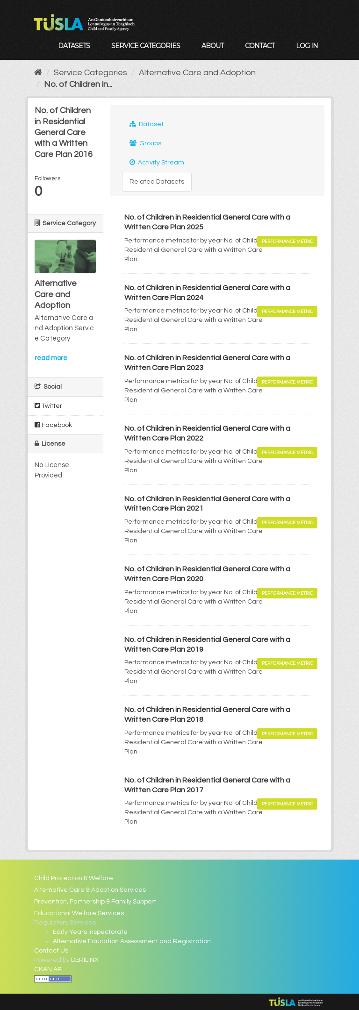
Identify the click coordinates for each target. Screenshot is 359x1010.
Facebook (53, 424)
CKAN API (48, 969)
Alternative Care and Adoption (197, 72)
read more (51, 358)
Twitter (48, 405)
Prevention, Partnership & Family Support (95, 901)
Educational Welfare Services (79, 913)
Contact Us (51, 950)
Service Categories (145, 46)
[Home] (38, 72)
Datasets (74, 46)
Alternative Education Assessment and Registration (132, 941)
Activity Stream (156, 162)
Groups (145, 143)
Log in (307, 46)
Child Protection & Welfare (73, 878)
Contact (259, 46)
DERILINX (85, 960)
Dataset (146, 124)
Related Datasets (156, 181)
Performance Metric (287, 241)
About (212, 46)
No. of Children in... (78, 84)
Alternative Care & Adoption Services (90, 890)
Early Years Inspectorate (90, 932)
